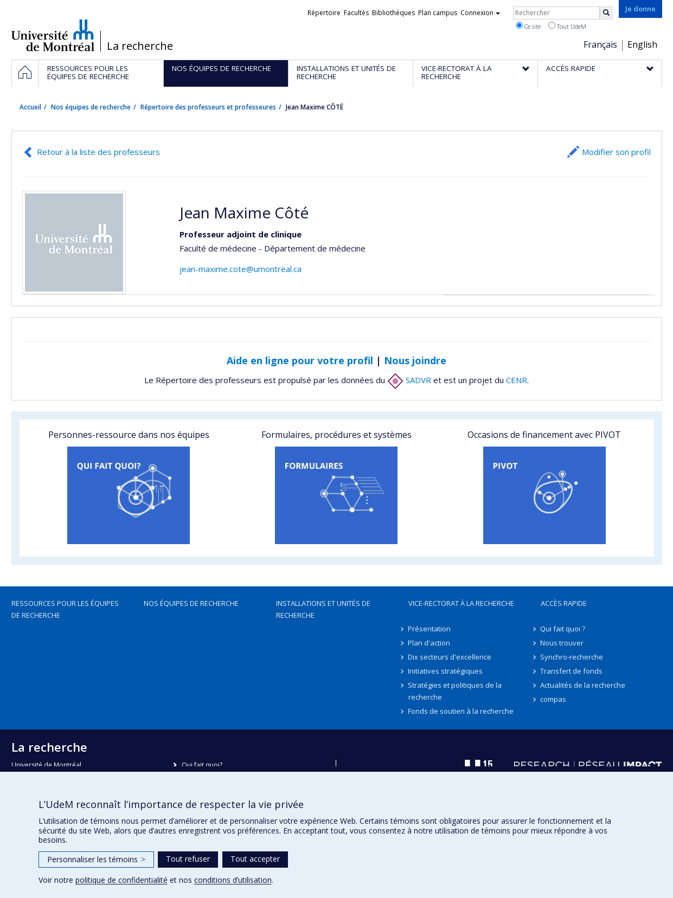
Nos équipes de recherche (91, 107)
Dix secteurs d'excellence (450, 657)
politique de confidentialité (121, 880)
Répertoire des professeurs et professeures (208, 107)
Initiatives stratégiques (445, 671)
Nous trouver (562, 643)
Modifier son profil (616, 151)
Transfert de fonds (572, 671)
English (642, 44)
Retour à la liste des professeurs (98, 151)
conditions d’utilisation (233, 880)
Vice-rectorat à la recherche (461, 603)
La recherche (140, 46)
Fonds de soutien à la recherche (461, 711)
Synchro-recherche (572, 657)
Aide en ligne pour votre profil (300, 360)
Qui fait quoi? (202, 765)
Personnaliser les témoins (96, 859)
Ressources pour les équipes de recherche (65, 609)
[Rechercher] (606, 13)
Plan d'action (429, 643)
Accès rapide (564, 603)
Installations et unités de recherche (323, 609)
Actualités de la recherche (583, 685)
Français (600, 44)
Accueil (30, 107)
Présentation (429, 629)
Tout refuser (188, 859)
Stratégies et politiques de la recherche (455, 691)
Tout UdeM (567, 26)
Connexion (480, 12)
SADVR (409, 379)
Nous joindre (415, 360)
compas (554, 699)
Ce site (528, 26)
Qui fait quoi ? (563, 629)
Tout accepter (255, 859)
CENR (516, 379)
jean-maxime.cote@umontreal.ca (241, 268)
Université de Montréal (52, 35)
